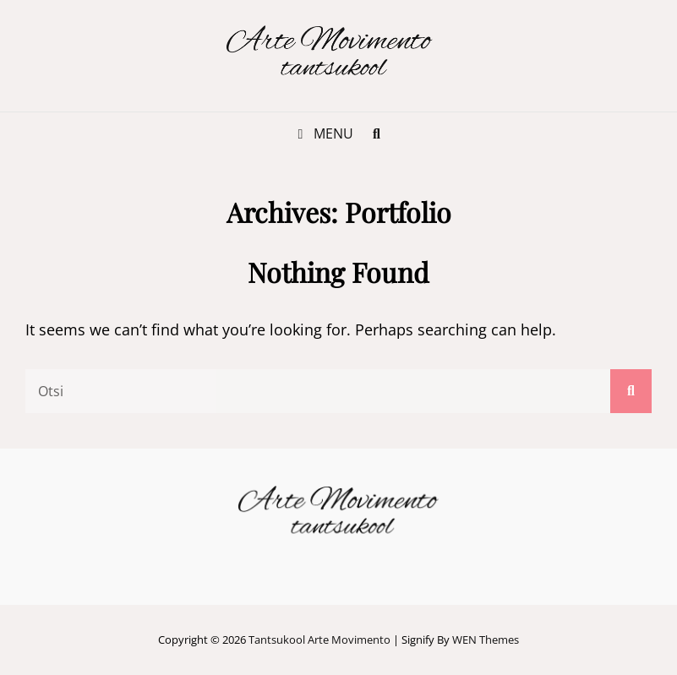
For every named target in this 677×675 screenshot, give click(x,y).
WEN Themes (485, 639)
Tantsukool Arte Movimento (319, 639)
